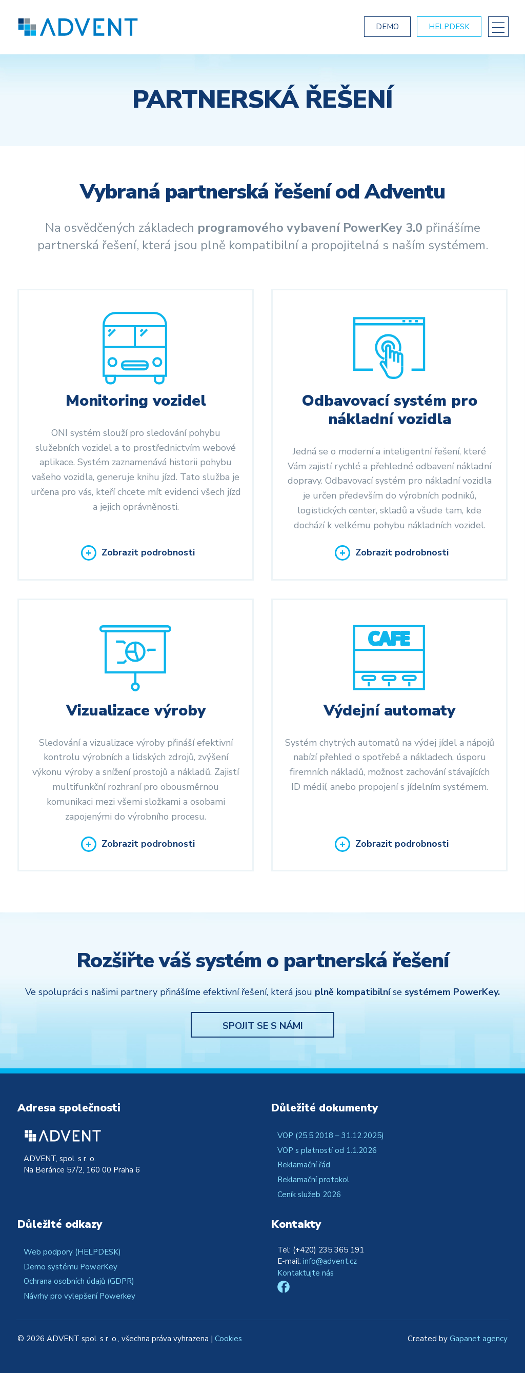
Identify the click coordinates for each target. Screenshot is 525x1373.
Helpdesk (449, 27)
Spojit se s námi (263, 1026)
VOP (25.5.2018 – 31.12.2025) (330, 1135)
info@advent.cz (330, 1261)
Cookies (228, 1339)
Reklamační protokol (313, 1180)
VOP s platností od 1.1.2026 (327, 1150)
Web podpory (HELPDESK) (72, 1252)
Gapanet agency (479, 1339)
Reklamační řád (303, 1165)
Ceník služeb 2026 (309, 1194)
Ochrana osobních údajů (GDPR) (79, 1281)
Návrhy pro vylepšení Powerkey (79, 1296)
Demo (387, 27)
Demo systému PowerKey (70, 1267)
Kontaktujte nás (305, 1273)
